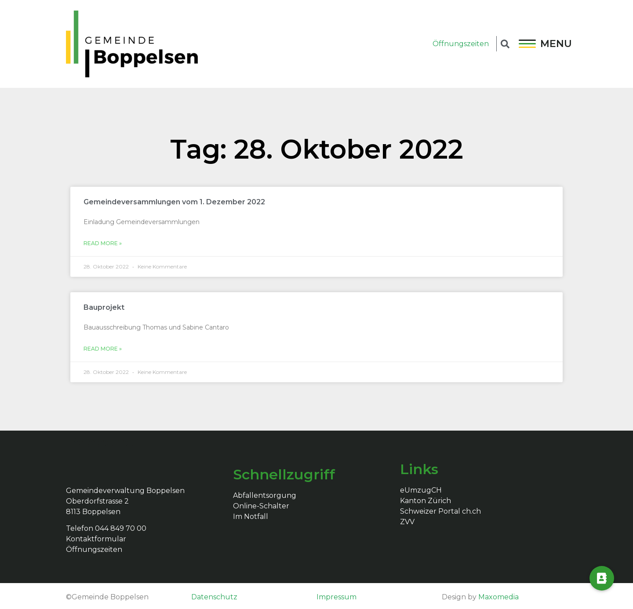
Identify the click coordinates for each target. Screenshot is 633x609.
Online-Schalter (261, 506)
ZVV (407, 522)
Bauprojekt (104, 307)
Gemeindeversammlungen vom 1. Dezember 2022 (174, 202)
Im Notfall (250, 516)
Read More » (103, 243)
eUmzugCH (421, 490)
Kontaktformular (96, 539)
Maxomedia (498, 597)
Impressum (336, 597)
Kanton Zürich (425, 501)
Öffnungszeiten (461, 44)
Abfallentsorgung (264, 495)
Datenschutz (214, 597)
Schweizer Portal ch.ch (440, 511)
